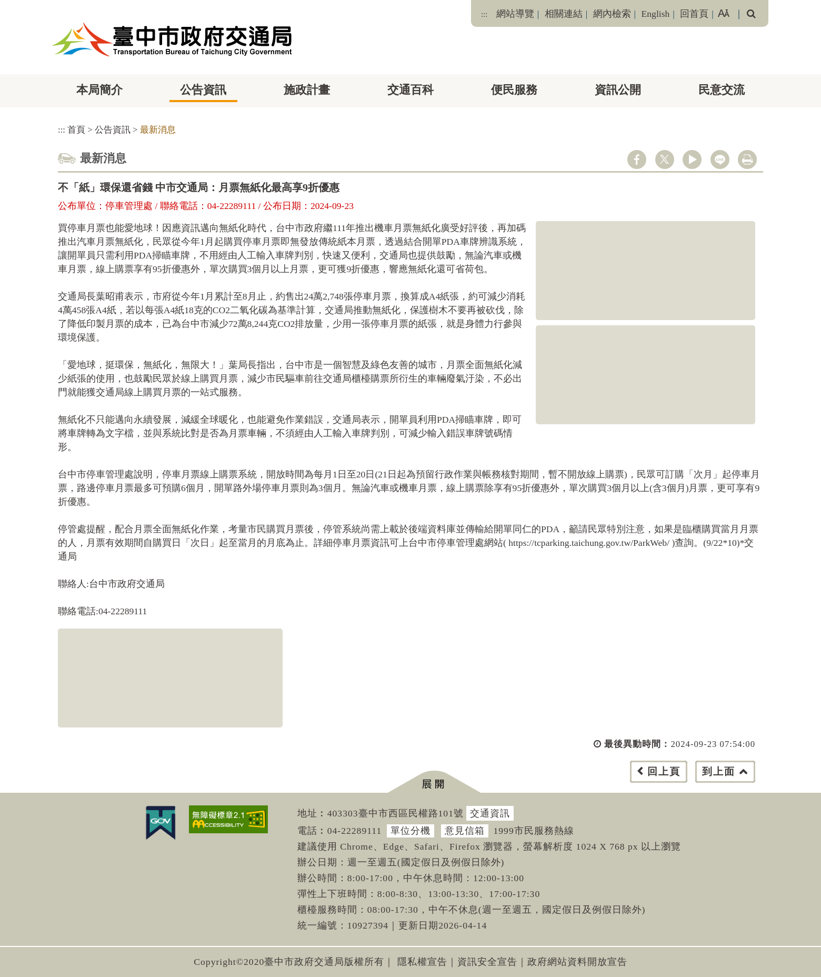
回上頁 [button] (663, 771)
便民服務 (514, 89)
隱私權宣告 (422, 961)
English (656, 13)
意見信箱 (465, 830)
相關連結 (564, 13)
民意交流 (721, 89)
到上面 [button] (718, 771)
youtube (692, 159)
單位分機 (410, 830)
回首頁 (694, 13)
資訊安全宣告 (487, 961)
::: (484, 14)
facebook (636, 159)
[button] (434, 782)
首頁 (76, 130)
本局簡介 (99, 89)
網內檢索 (612, 13)
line (719, 159)
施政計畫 (307, 89)
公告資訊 (203, 89)
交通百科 (410, 89)
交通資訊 (490, 813)
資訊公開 (618, 89)
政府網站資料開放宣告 (577, 961)
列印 (747, 159)
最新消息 (158, 130)
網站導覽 (515, 13)
